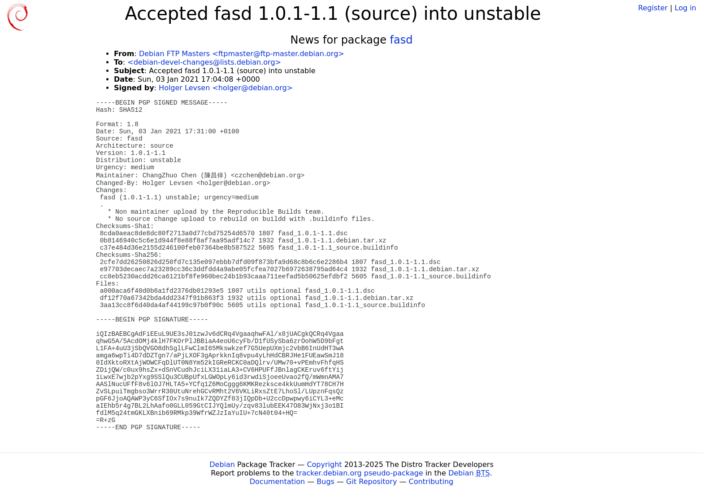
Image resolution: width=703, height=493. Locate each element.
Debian (222, 464)
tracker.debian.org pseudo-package (359, 473)
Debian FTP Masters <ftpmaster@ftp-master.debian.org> (241, 53)
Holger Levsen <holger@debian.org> (226, 88)
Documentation (277, 481)
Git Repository (371, 481)
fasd (401, 40)
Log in (685, 8)
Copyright (324, 464)
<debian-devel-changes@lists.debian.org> (204, 62)
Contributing (431, 481)
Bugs (325, 481)
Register (653, 8)
